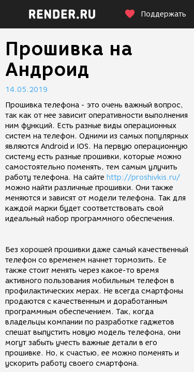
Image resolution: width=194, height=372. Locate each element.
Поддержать (155, 14)
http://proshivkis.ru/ (143, 177)
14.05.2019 (26, 89)
